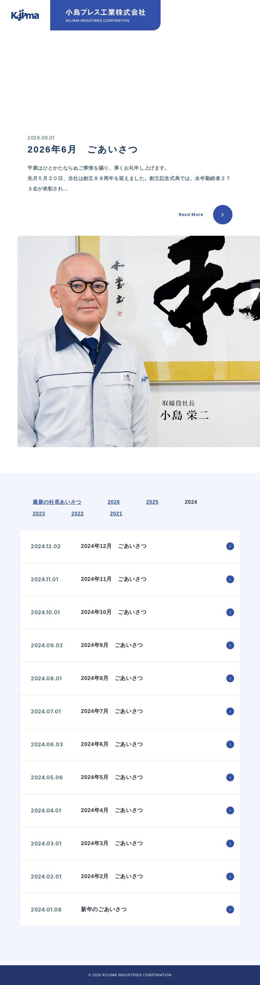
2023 (39, 513)
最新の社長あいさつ (57, 502)
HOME (26, 59)
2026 (113, 502)
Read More (191, 214)
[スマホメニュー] (239, 20)
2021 (116, 513)
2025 (152, 502)
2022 (77, 513)
